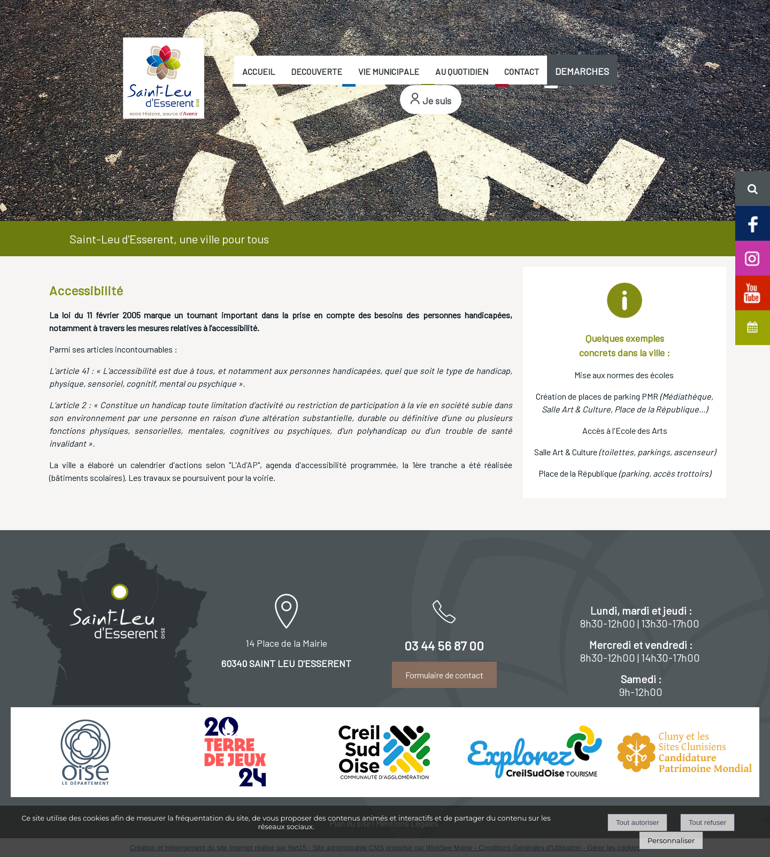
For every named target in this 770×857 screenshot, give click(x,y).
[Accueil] (163, 78)
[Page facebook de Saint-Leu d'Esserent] (752, 223)
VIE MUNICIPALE (388, 71)
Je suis (436, 100)
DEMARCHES (582, 71)
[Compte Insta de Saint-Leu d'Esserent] (752, 257)
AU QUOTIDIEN (461, 71)
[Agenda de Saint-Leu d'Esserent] (752, 327)
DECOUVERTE (316, 71)
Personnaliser (671, 840)
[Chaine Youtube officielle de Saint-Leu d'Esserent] (752, 292)
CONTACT (521, 71)
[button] (752, 188)
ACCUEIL (258, 71)
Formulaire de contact (444, 675)
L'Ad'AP (244, 465)
